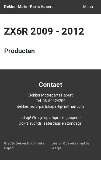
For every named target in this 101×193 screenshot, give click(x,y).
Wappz (57, 148)
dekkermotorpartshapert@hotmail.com (50, 106)
